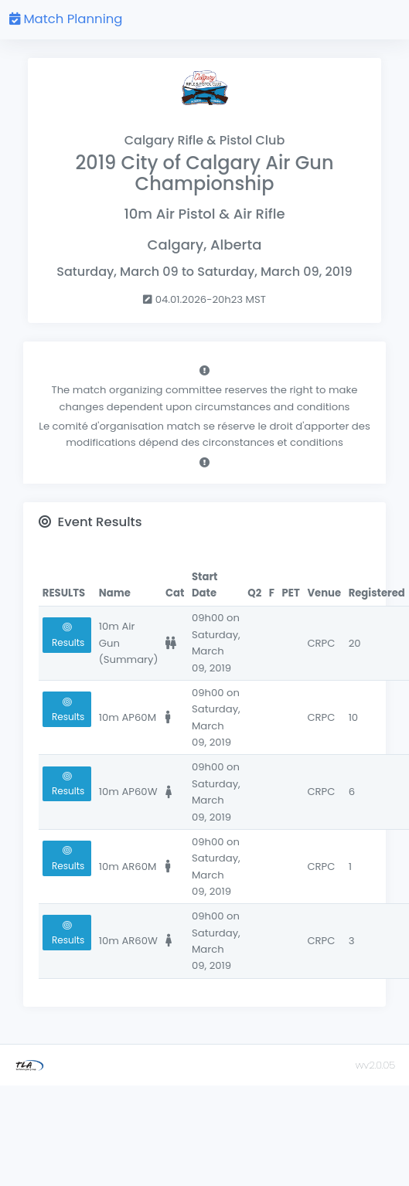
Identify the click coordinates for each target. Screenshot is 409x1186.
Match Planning (65, 19)
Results (66, 636)
